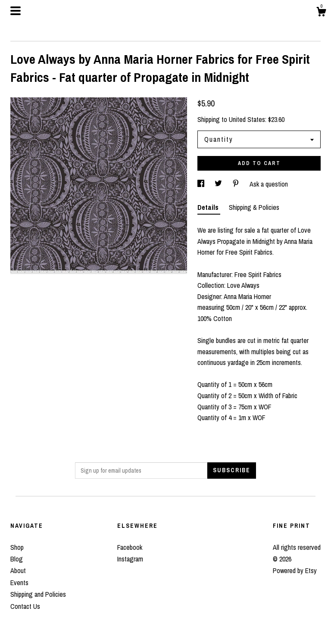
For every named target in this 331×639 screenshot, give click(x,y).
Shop (17, 547)
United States (247, 119)
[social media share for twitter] (219, 184)
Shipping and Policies (38, 594)
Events (19, 582)
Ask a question (269, 184)
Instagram (130, 559)
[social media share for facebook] (201, 184)
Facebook (129, 547)
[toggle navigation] (15, 10)
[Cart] (321, 12)
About (18, 570)
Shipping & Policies (254, 207)
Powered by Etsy (295, 570)
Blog (16, 559)
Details (208, 207)
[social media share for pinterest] (236, 184)
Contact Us (25, 606)
